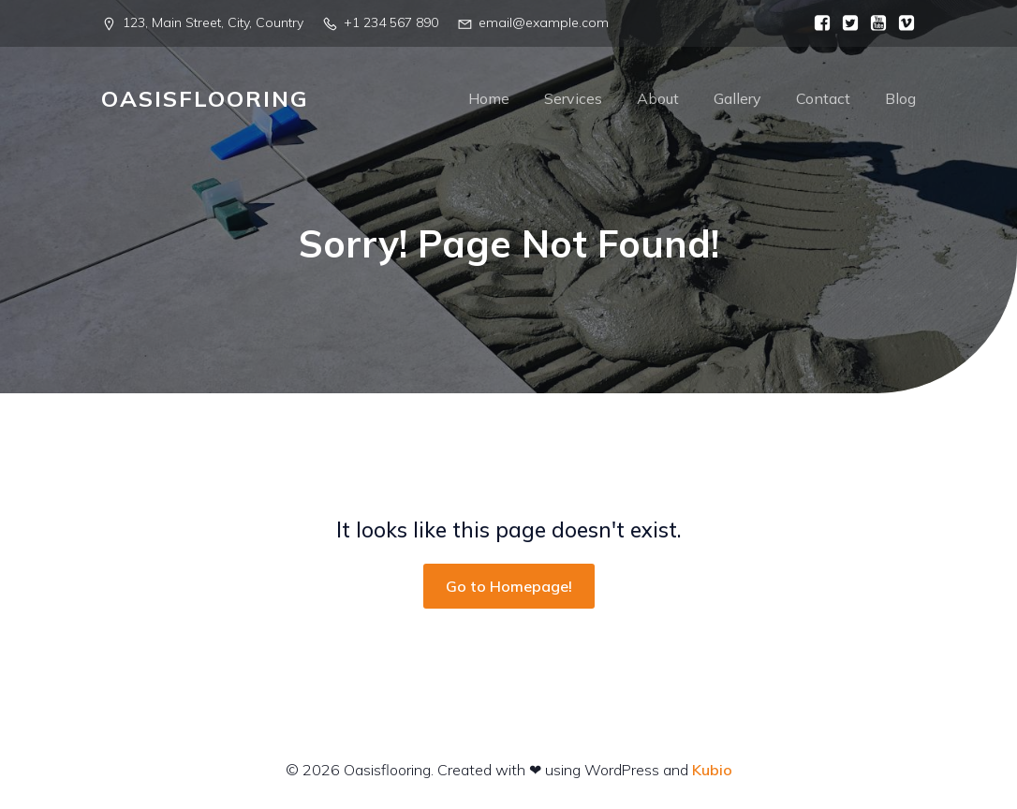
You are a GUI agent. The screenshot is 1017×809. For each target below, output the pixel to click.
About (658, 98)
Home (488, 98)
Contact (823, 98)
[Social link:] (817, 23)
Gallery (737, 98)
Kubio (712, 769)
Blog (900, 98)
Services (573, 98)
